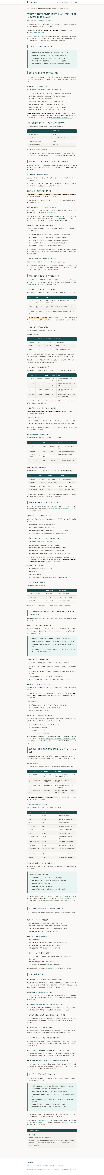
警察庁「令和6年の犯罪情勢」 (37, 32)
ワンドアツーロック (45, 251)
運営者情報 (74, 2)
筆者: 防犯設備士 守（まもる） (45, 20)
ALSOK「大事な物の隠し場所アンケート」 (61, 118)
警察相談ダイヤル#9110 (54, 968)
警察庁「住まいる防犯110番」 (48, 212)
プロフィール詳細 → (34, 1145)
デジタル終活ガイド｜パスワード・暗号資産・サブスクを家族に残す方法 (57, 739)
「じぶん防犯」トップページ (45, 1120)
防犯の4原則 (59, 218)
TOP (28, 8)
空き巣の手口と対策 (34, 155)
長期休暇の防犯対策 (48, 900)
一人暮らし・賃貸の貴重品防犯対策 (41, 249)
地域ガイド (67, 2)
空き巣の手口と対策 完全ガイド (39, 1122)
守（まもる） (32, 1135)
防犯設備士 (37, 36)
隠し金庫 (64, 240)
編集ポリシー (53, 1166)
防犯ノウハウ (60, 2)
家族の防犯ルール (45, 741)
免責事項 (60, 1166)
